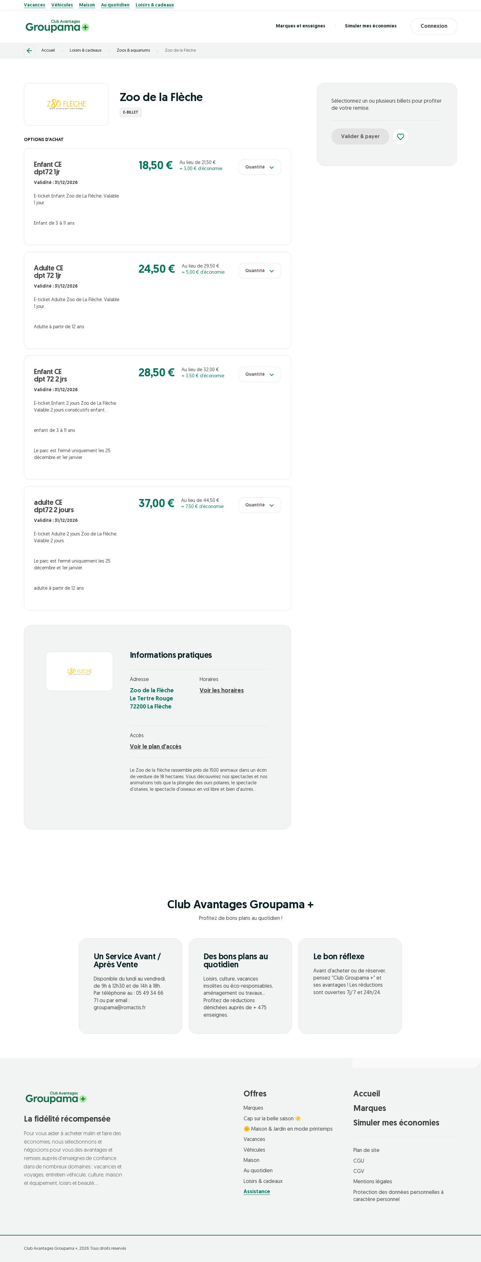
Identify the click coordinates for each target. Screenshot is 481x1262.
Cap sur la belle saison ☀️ (272, 1119)
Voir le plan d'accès (156, 747)
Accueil (48, 50)
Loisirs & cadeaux (155, 5)
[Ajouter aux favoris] (400, 136)
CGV (358, 1171)
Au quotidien (115, 5)
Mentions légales (372, 1182)
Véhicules (62, 5)
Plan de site (366, 1150)
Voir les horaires (222, 691)
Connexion (434, 26)
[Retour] (29, 50)
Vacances (34, 5)
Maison (87, 5)
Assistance (257, 1192)
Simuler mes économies (370, 26)
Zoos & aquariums (133, 50)
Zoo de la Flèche (180, 50)
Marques (253, 1108)
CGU (358, 1161)
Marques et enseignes (300, 26)
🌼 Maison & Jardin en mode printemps (288, 1129)
